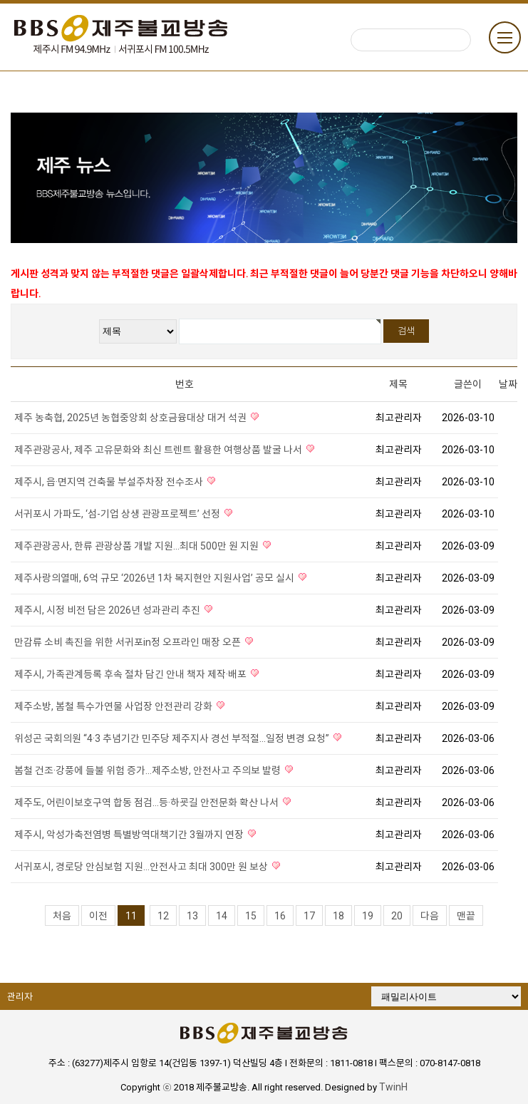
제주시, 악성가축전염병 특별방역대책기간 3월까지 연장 (130, 834)
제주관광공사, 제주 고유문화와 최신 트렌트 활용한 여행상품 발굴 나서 (159, 449)
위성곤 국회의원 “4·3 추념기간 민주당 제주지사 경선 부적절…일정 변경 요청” (172, 738)
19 (367, 916)
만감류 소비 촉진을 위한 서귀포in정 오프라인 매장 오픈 (128, 642)
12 (163, 916)
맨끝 (466, 916)
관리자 (20, 996)
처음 (62, 916)
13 (192, 916)
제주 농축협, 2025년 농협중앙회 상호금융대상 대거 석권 (131, 417)
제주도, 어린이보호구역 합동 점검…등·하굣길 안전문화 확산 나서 (147, 802)
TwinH (393, 1087)
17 (309, 916)
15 (251, 916)
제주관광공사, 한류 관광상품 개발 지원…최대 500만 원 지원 (137, 546)
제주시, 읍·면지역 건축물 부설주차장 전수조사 (109, 481)
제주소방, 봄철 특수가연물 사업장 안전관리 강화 (114, 706)
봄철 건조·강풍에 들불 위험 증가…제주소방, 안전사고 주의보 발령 (148, 770)
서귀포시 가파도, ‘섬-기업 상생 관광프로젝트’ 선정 (118, 514)
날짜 (508, 384)
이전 (98, 916)
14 (221, 916)
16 (280, 916)
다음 (429, 916)
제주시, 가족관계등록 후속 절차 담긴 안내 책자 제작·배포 (131, 674)
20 (397, 916)
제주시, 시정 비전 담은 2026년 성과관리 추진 (108, 610)
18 (338, 916)
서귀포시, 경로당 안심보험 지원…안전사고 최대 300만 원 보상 (142, 866)
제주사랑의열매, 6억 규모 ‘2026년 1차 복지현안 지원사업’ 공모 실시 (155, 578)
